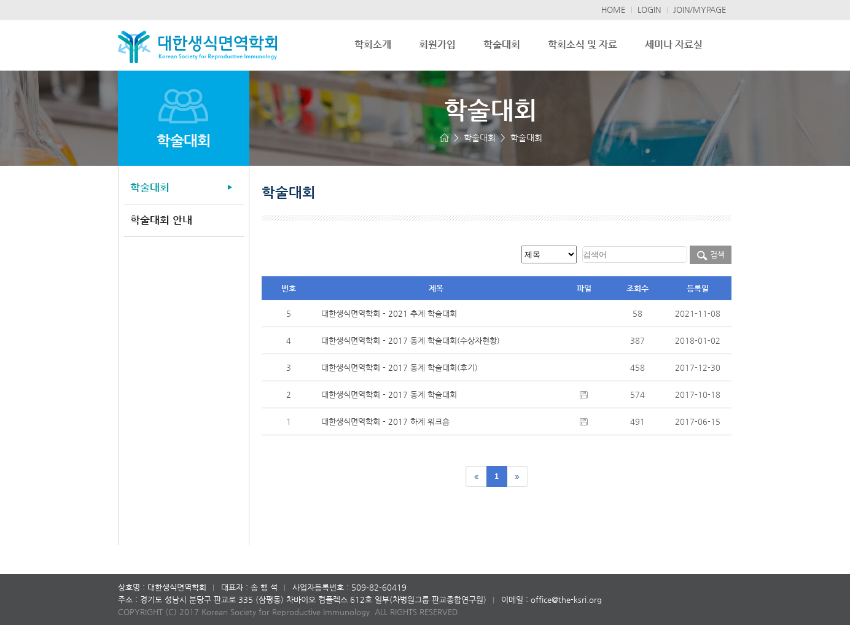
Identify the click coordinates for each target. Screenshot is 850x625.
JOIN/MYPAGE (699, 9)
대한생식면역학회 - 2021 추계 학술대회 (389, 313)
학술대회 (501, 44)
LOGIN (649, 9)
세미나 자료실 (674, 44)
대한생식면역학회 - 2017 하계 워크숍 (385, 421)
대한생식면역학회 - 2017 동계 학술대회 (389, 394)
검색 (711, 254)
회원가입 (437, 44)
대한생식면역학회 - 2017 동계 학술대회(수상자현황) (410, 340)
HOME (613, 9)
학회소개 (372, 44)
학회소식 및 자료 (582, 44)
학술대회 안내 (161, 220)
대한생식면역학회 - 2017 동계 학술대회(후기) (399, 367)
